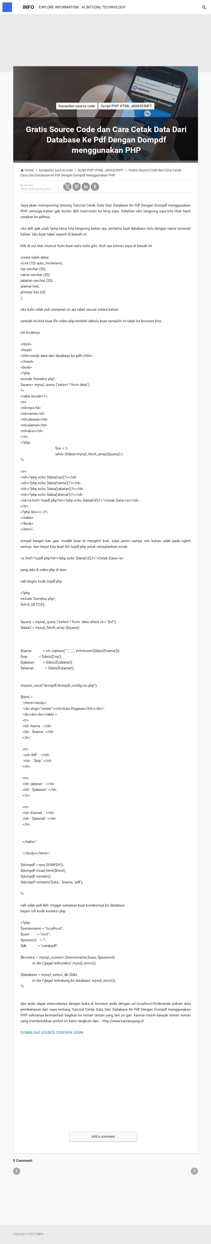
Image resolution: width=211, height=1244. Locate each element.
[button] (67, 186)
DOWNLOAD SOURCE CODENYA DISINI (51, 1032)
